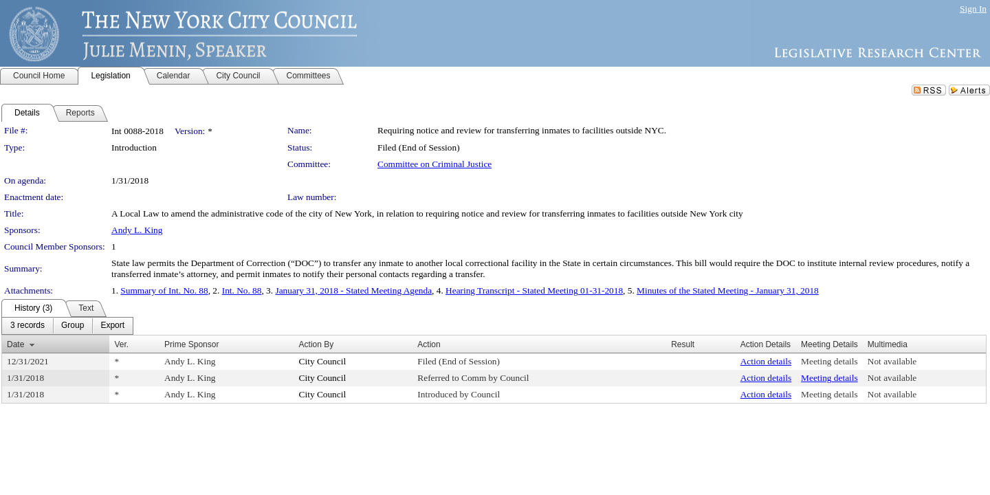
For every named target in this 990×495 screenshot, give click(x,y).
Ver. (121, 344)
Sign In (973, 8)
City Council (322, 361)
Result (682, 344)
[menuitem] (27, 326)
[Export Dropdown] (112, 326)
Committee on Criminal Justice (434, 164)
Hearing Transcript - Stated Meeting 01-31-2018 (534, 290)
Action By (316, 344)
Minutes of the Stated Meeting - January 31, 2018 (728, 290)
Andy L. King (136, 230)
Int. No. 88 (242, 290)
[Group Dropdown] (72, 326)
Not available (892, 361)
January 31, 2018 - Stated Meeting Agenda (353, 290)
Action (428, 344)
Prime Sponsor (191, 344)
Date (15, 344)
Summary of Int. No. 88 (164, 290)
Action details (765, 361)
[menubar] (67, 326)
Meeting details (829, 361)
